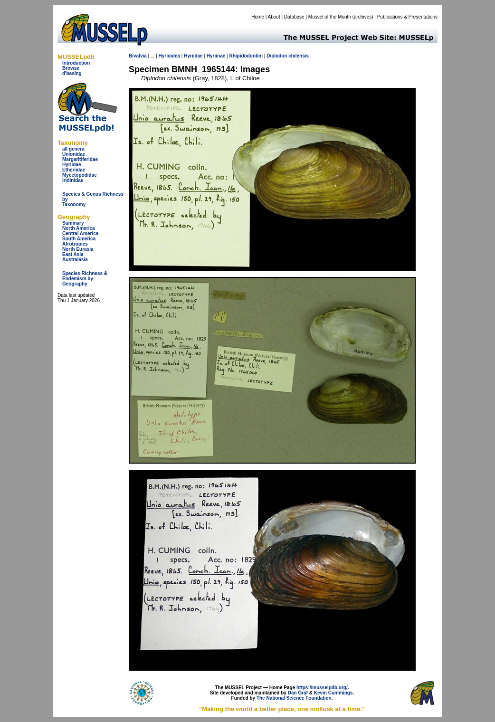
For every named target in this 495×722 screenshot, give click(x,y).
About (274, 16)
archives (362, 16)
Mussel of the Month (329, 16)
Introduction (76, 63)
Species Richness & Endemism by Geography (84, 278)
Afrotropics (75, 244)
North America (78, 228)
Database (294, 16)
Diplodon (277, 55)
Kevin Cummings (333, 692)
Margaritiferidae (80, 159)
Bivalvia (138, 55)
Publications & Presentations (407, 16)
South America (78, 238)
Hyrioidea (169, 55)
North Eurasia (78, 249)
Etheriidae (73, 169)
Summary (73, 223)
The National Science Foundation (294, 698)
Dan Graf (298, 692)
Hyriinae (216, 55)
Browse (70, 68)
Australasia (75, 259)
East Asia (73, 254)
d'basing (72, 73)
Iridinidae (72, 180)
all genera (73, 149)
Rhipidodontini (246, 55)
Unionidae (73, 154)
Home (257, 16)
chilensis (298, 55)
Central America (80, 233)
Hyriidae (71, 164)
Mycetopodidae (79, 175)
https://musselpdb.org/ (322, 687)
